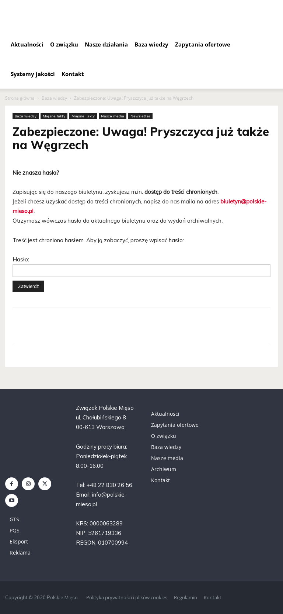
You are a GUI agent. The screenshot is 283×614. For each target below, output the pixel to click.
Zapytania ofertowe (202, 44)
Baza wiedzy (151, 44)
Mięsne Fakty (83, 116)
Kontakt (73, 74)
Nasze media (112, 116)
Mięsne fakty (54, 116)
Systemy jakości (33, 74)
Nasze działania (106, 44)
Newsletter (140, 116)
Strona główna (20, 98)
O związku (64, 44)
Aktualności (27, 44)
